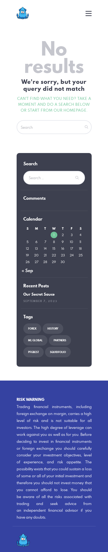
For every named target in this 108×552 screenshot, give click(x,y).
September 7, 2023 (40, 301)
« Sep (27, 270)
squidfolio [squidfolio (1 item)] (58, 352)
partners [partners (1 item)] (60, 340)
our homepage (70, 110)
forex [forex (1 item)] (32, 329)
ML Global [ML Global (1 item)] (35, 340)
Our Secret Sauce (39, 294)
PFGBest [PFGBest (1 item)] (33, 352)
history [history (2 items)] (52, 329)
